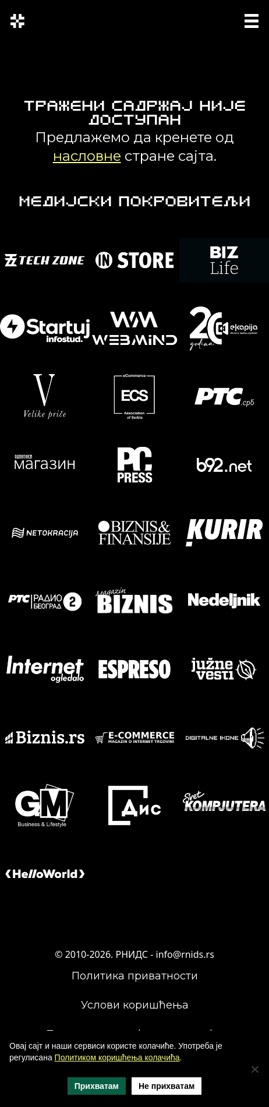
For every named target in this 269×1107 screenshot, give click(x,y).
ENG (192, 26)
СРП (190, 19)
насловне (87, 155)
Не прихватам (166, 1086)
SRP (211, 19)
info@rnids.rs (185, 954)
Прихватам (97, 1086)
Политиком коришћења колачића (117, 1057)
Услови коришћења (135, 1005)
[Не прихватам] (254, 1069)
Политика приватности (135, 975)
